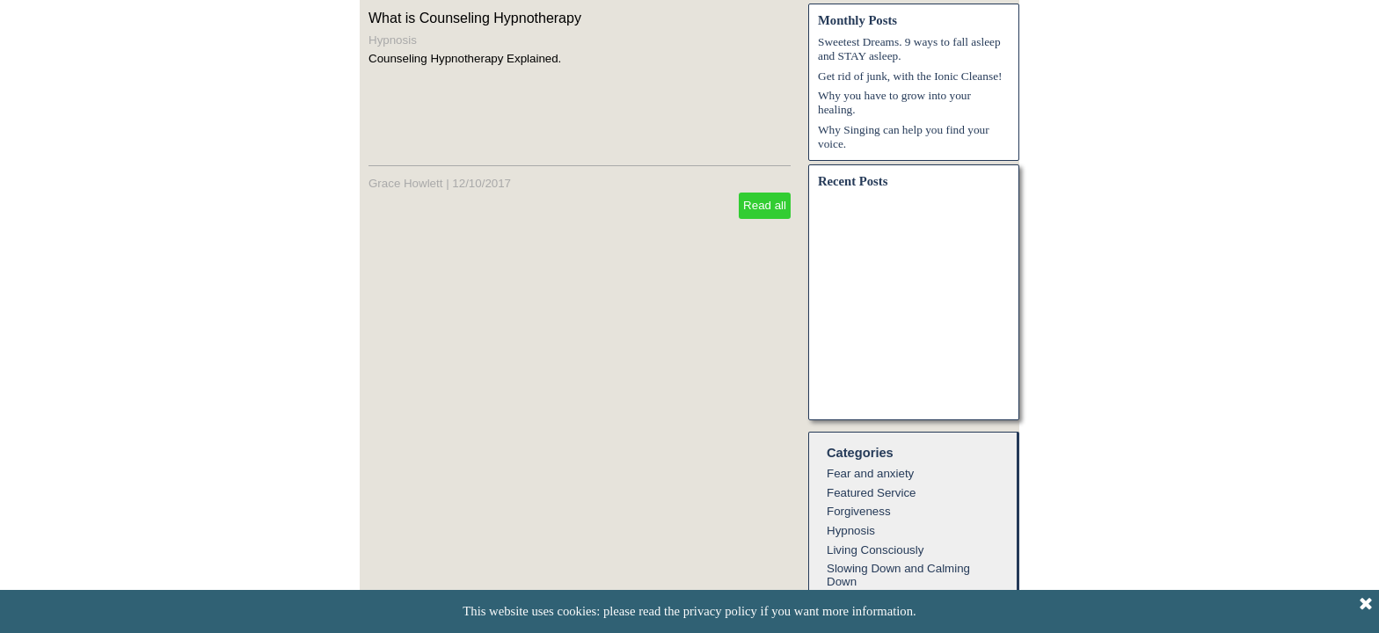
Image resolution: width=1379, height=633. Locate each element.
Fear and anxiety (870, 473)
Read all (764, 205)
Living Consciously (875, 550)
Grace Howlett (405, 183)
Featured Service (871, 492)
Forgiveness (859, 511)
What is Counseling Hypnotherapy (474, 18)
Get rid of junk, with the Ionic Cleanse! (910, 76)
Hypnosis (392, 40)
